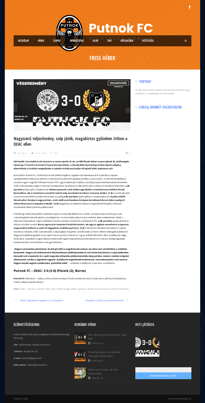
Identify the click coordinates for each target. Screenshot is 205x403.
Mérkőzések (77, 40)
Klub (95, 40)
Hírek (41, 40)
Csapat (57, 40)
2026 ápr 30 (97, 378)
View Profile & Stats (163, 375)
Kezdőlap (23, 40)
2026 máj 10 (97, 343)
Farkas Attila (41, 153)
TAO (109, 40)
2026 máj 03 (97, 360)
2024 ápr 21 (22, 153)
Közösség (148, 40)
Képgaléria (127, 40)
